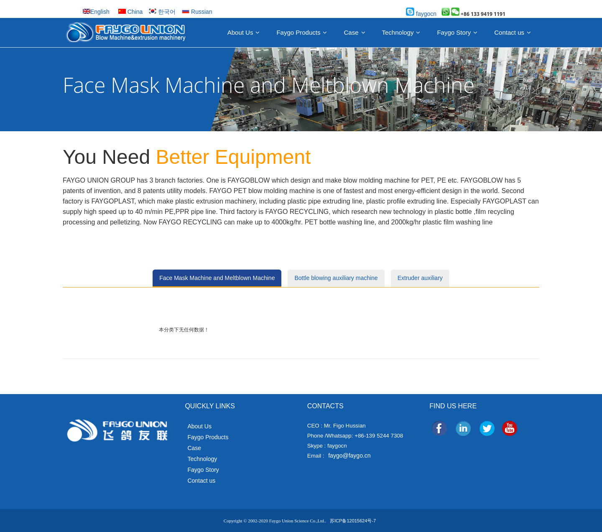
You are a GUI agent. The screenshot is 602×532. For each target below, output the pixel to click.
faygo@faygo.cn (349, 455)
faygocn (421, 13)
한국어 (162, 11)
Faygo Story (454, 32)
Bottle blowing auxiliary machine (336, 278)
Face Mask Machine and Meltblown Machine (217, 278)
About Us (240, 32)
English (96, 11)
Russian (197, 11)
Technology (398, 32)
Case (351, 32)
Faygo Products (298, 32)
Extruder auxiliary (420, 278)
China (130, 11)
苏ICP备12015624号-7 (353, 520)
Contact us (509, 32)
